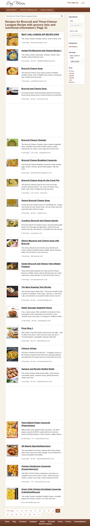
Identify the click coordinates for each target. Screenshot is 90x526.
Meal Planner (12, 10)
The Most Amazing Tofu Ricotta (36, 287)
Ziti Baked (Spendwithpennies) (35, 446)
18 (40, 511)
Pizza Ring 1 (27, 328)
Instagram (33, 521)
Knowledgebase (80, 521)
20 (49, 511)
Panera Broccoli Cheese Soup (35, 200)
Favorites (51, 521)
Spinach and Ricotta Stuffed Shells (37, 369)
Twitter (42, 521)
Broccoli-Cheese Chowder (33, 140)
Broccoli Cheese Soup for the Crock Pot (40, 180)
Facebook (22, 521)
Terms (60, 521)
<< (17, 511)
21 (53, 511)
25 (16, 514)
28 (30, 514)
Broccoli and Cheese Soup (34, 89)
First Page (10, 511)
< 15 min (71, 73)
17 (35, 511)
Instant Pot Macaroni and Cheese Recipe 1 (41, 51)
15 (26, 511)
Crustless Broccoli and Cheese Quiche (39, 221)
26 (21, 514)
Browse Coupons (45, 524)
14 (22, 511)
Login (83, 3)
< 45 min (71, 77)
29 (34, 514)
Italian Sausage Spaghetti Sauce (36, 308)
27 (25, 514)
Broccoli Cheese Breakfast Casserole (39, 160)
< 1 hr (70, 80)
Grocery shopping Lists (28, 10)
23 (7, 514)
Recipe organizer (47, 10)
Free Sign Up (72, 3)
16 (31, 511)
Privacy (68, 521)
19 (44, 511)
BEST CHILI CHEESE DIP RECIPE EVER (40, 34)
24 (12, 514)
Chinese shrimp (28, 348)
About (7, 521)
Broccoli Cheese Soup (32, 68)
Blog (14, 521)
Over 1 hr (72, 82)
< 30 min (71, 75)
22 (58, 511)
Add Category (73, 46)
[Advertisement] (35, 119)
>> (39, 514)
